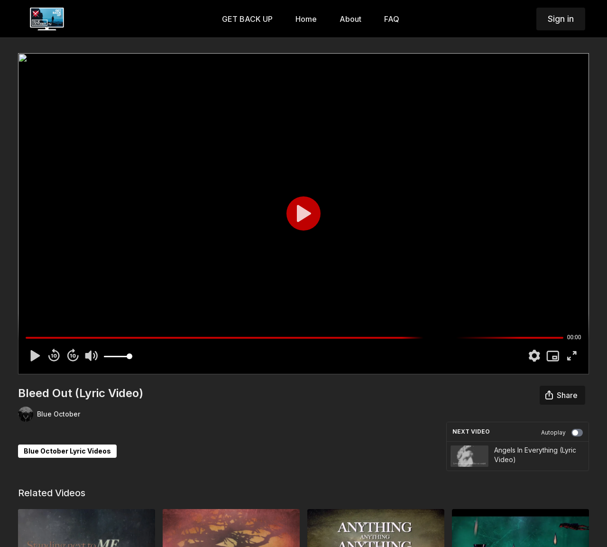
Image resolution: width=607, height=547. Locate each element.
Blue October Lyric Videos (67, 451)
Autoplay (562, 432)
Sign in (561, 19)
